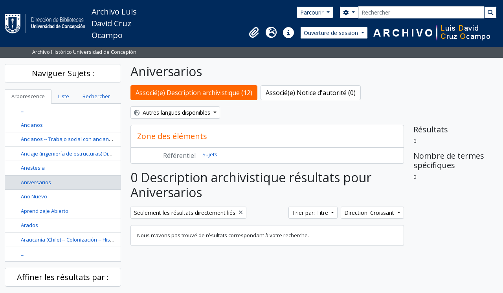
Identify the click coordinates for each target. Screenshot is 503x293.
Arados (29, 225)
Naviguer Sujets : (63, 73)
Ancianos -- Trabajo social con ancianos (68, 139)
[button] (254, 32)
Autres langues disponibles (173, 112)
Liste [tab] (63, 96)
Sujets (209, 154)
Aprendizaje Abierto (44, 210)
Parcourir (312, 12)
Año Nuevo (34, 196)
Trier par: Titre (311, 212)
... (22, 110)
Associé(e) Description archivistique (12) (194, 92)
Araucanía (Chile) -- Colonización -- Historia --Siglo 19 (82, 239)
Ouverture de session (332, 33)
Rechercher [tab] (96, 96)
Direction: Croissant (370, 212)
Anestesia (33, 167)
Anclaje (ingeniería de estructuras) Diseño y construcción (88, 153)
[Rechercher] (421, 12)
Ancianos (32, 124)
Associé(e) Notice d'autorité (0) (311, 92)
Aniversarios (36, 182)
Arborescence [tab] (28, 96)
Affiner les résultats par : (63, 277)
